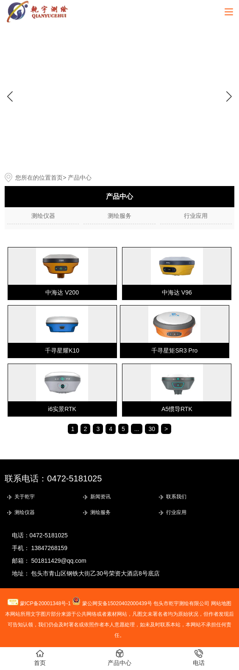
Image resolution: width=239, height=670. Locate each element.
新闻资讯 (100, 497)
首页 (57, 177)
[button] (229, 96)
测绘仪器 (43, 215)
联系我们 (176, 497)
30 (151, 428)
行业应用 (196, 215)
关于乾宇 (24, 497)
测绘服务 (119, 215)
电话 (199, 657)
